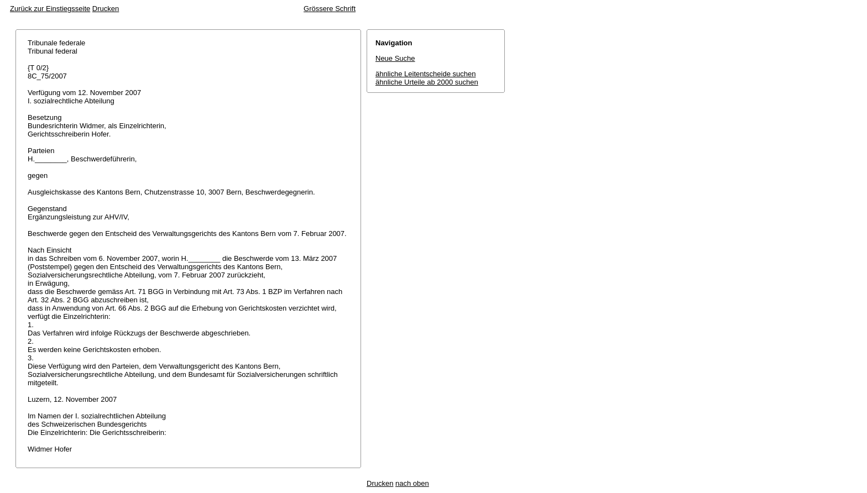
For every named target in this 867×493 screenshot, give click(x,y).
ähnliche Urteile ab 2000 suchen (426, 82)
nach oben (412, 483)
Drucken (105, 8)
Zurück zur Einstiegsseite (50, 8)
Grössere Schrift (330, 8)
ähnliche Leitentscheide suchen (425, 74)
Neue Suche (395, 58)
